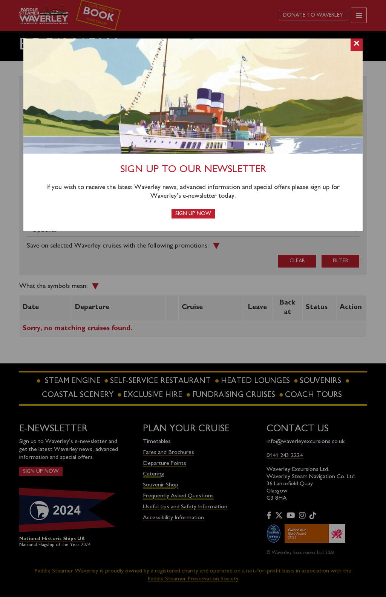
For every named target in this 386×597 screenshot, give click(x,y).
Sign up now (193, 213)
